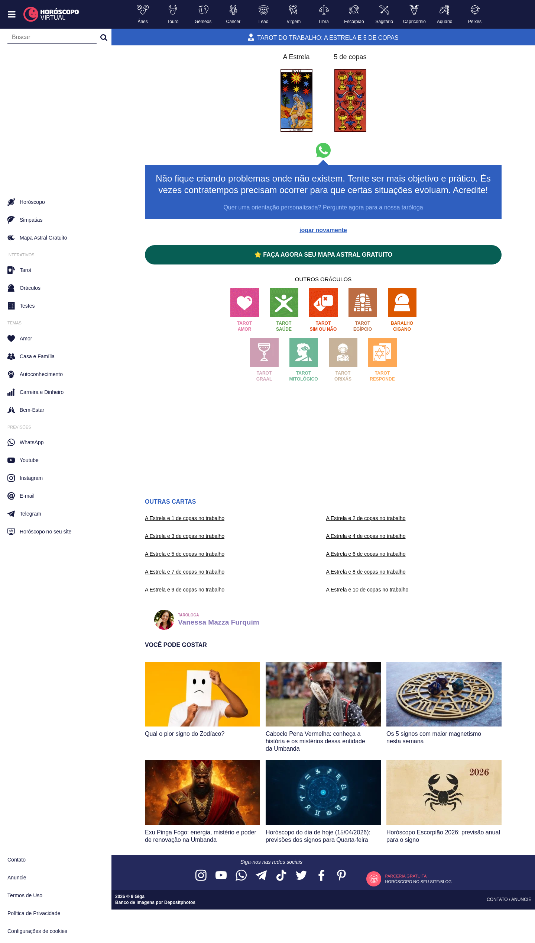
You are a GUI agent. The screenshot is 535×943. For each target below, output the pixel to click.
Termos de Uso (24, 895)
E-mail (21, 496)
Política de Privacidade (33, 913)
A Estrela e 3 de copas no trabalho (184, 536)
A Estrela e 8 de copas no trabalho (366, 572)
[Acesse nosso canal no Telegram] (261, 876)
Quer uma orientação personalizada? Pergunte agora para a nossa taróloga (323, 207)
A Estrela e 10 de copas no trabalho (367, 590)
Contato (16, 860)
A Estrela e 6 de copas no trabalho (366, 554)
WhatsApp (25, 442)
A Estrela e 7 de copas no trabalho (184, 572)
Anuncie (16, 878)
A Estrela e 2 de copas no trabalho (366, 518)
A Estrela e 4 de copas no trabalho (366, 536)
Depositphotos (179, 902)
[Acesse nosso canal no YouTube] (221, 876)
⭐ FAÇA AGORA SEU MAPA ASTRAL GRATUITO (323, 254)
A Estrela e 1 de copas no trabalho (184, 518)
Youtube (23, 460)
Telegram (24, 513)
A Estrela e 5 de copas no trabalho (184, 554)
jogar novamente (323, 230)
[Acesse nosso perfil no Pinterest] (341, 876)
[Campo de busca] (52, 39)
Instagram (25, 478)
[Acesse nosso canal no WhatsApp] (241, 876)
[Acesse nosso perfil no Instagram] (201, 876)
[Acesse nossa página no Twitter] (301, 876)
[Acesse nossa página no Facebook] (321, 876)
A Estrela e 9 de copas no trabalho (184, 590)
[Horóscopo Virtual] (51, 14)
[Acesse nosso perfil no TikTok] (281, 876)
